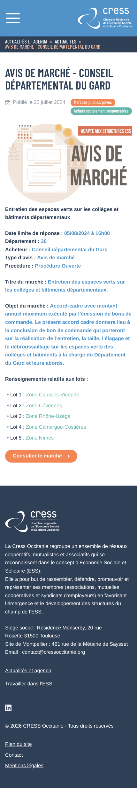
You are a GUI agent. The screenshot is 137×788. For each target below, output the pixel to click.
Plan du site (18, 744)
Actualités (65, 42)
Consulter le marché (37, 456)
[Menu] (12, 18)
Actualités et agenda (26, 42)
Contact (14, 755)
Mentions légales (24, 765)
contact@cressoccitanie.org (53, 652)
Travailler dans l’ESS (28, 684)
